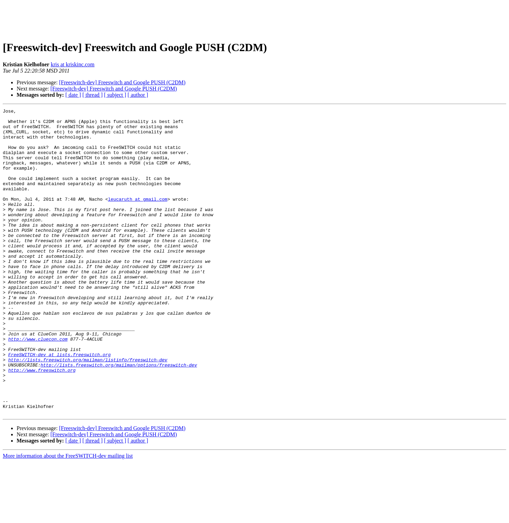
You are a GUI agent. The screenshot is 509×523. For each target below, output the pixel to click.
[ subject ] (115, 95)
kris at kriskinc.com (73, 64)
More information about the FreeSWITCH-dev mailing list (68, 517)
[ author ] (138, 95)
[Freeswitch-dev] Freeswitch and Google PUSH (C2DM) (122, 82)
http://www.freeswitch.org (42, 423)
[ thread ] (92, 95)
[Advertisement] (254, 18)
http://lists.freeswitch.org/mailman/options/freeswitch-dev (118, 416)
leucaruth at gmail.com (137, 218)
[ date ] (73, 95)
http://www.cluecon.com (38, 385)
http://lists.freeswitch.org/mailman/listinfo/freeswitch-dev (87, 410)
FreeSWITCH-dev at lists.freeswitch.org (59, 404)
